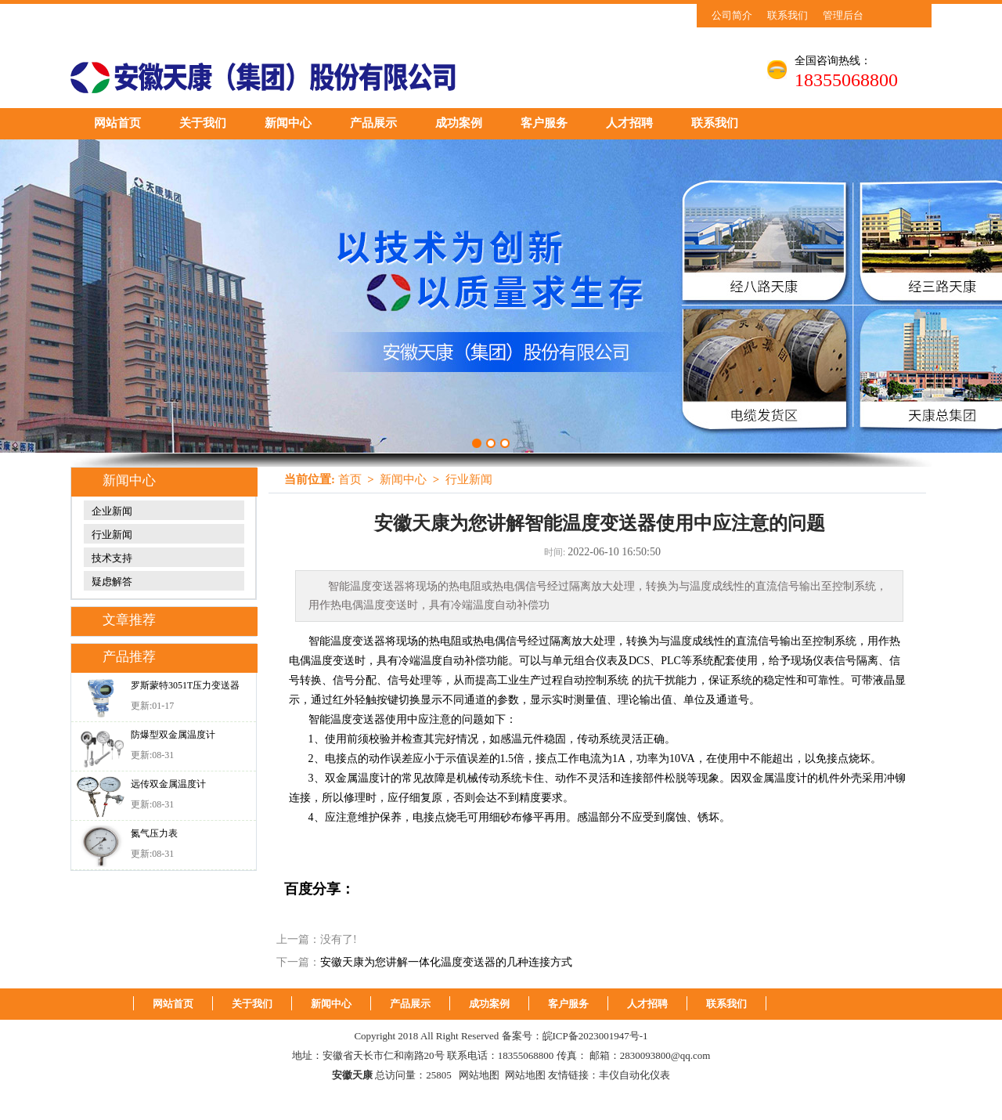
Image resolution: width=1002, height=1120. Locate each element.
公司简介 (732, 15)
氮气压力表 (154, 833)
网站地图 (479, 1075)
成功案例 (458, 123)
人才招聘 (629, 123)
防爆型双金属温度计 (173, 734)
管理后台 (843, 15)
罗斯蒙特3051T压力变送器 (185, 685)
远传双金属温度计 (168, 784)
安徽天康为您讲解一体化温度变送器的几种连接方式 (446, 962)
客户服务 (544, 123)
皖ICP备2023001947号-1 (595, 1036)
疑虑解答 (112, 581)
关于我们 (202, 123)
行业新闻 (112, 534)
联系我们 (787, 15)
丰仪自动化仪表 (634, 1075)
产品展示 (373, 123)
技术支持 (112, 558)
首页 (350, 479)
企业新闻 (112, 511)
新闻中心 (288, 123)
